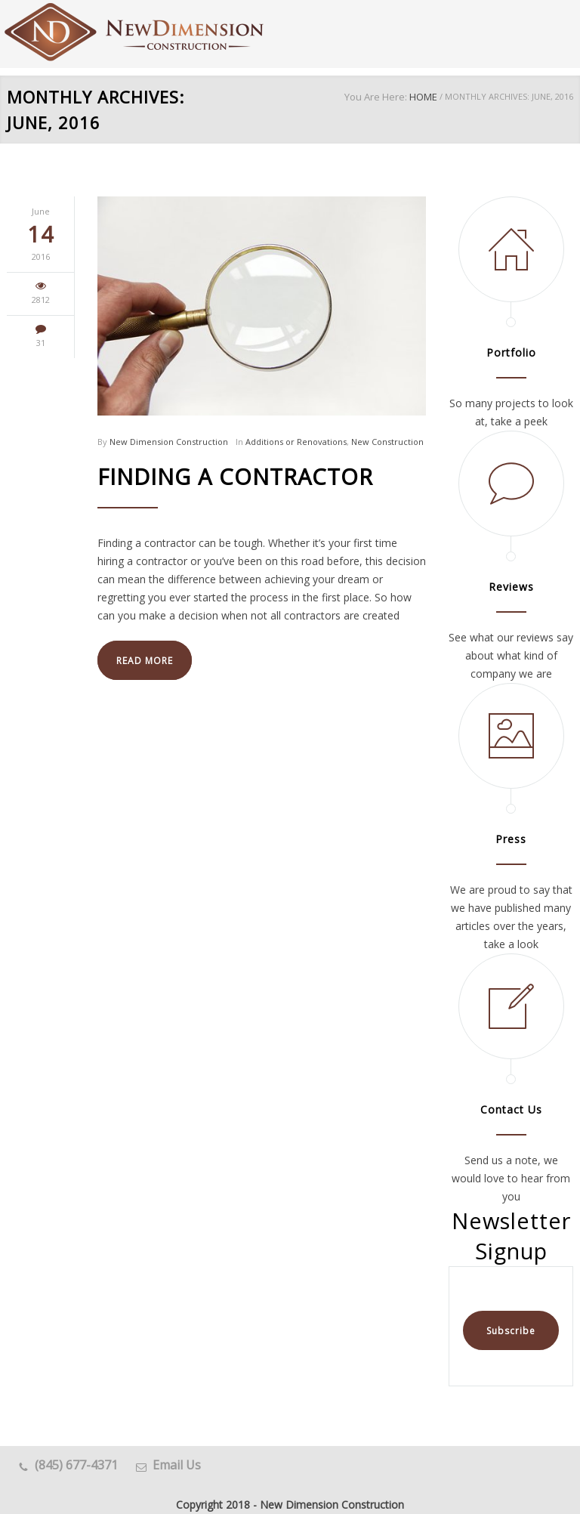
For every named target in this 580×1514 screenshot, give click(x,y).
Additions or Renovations (296, 441)
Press (510, 839)
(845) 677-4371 (76, 1465)
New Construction (387, 441)
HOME (423, 97)
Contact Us (511, 1109)
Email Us (177, 1465)
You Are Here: (375, 97)
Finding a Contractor (235, 476)
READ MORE (144, 660)
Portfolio (511, 352)
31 (40, 342)
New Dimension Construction (169, 441)
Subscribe (510, 1330)
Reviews (511, 586)
